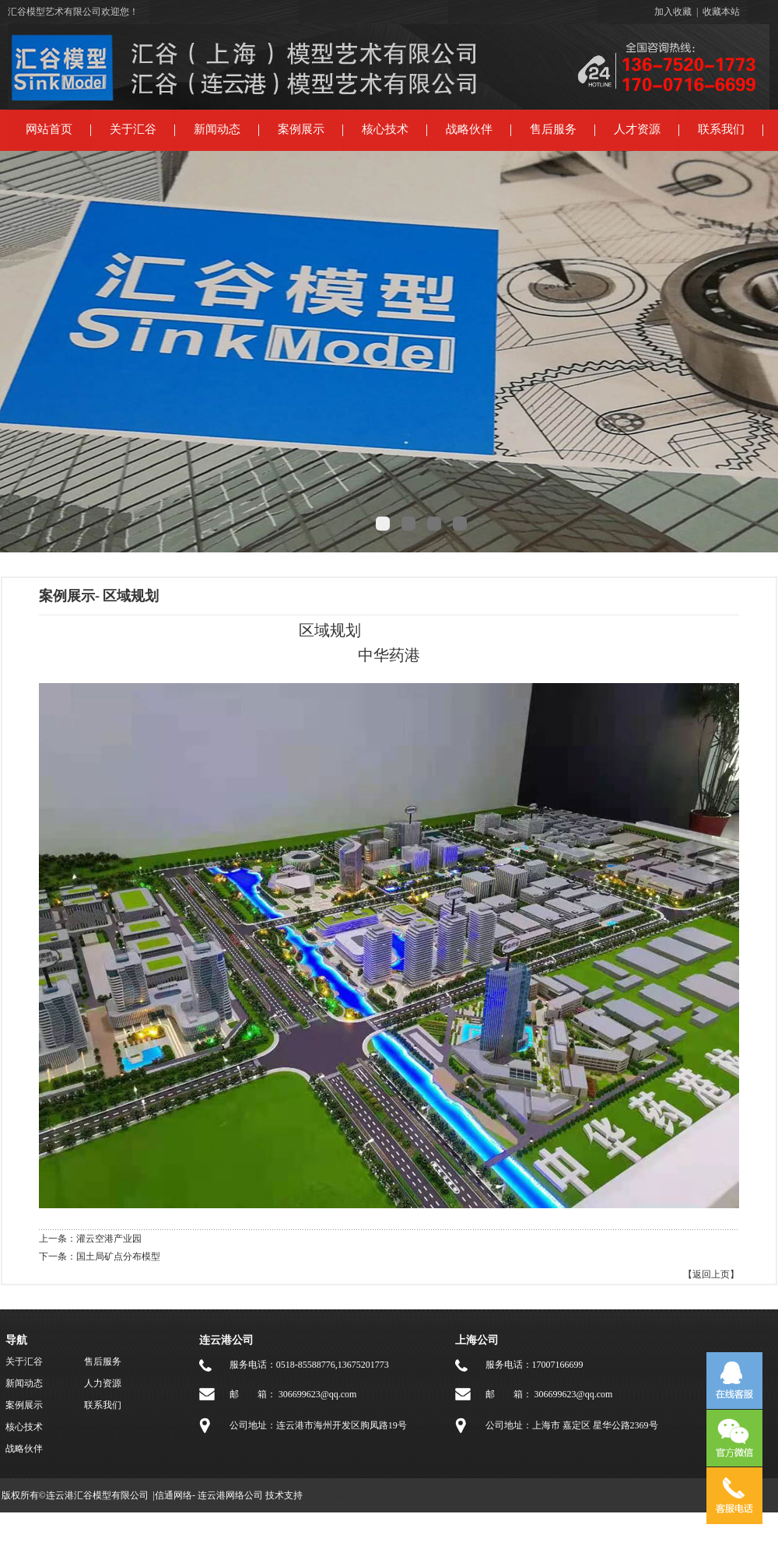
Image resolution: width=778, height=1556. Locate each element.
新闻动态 (217, 129)
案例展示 (301, 129)
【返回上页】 (711, 1274)
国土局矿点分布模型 (118, 1256)
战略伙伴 (469, 129)
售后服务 (553, 129)
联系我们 (721, 129)
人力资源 (102, 1383)
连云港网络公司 (230, 1495)
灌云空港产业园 (109, 1238)
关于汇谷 (133, 129)
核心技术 (385, 129)
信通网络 (173, 1495)
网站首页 (49, 129)
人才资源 (637, 129)
